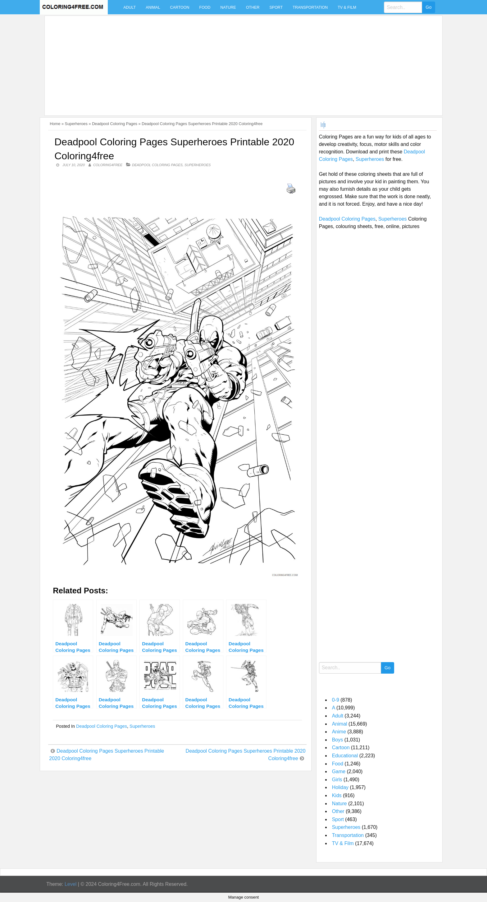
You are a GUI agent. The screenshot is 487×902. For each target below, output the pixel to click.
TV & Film (347, 7)
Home (55, 123)
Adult (129, 7)
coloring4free (107, 165)
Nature (228, 7)
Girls (337, 779)
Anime (339, 731)
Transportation (310, 7)
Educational (345, 755)
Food (205, 7)
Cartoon (179, 7)
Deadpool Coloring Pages (114, 123)
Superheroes (76, 123)
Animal (153, 7)
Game (339, 771)
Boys (337, 739)
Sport (276, 7)
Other (253, 7)
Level (70, 884)
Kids (337, 795)
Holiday (340, 787)
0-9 (335, 700)
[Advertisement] (233, 61)
